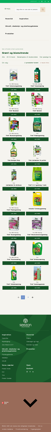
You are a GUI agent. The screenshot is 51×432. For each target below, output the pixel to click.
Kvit (3, 372)
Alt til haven (11, 57)
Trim (3, 375)
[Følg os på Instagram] (41, 1)
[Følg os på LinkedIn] (48, 1)
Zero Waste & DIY (7, 345)
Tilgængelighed (36, 429)
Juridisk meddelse (7, 429)
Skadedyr (5, 357)
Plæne (28, 338)
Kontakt (34, 1)
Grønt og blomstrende (17, 49)
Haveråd (9, 19)
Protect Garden (6, 378)
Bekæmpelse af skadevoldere (27, 57)
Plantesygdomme (7, 354)
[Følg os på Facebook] (45, 1)
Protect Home (6, 368)
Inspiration (23, 19)
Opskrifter (5, 338)
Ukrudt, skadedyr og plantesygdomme (21, 26)
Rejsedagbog (6, 341)
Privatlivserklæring (22, 429)
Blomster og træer (32, 345)
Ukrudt (4, 361)
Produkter (9, 34)
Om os (40, 426)
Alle (3, 57)
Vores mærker (8, 365)
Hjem (3, 49)
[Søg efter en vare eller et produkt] (27, 9)
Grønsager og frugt (32, 341)
